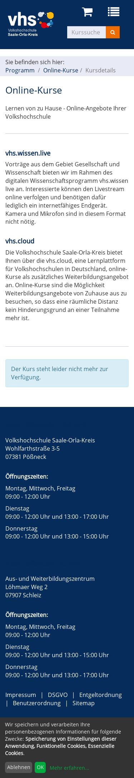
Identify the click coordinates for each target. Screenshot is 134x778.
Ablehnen (18, 767)
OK (40, 767)
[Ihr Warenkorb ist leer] (88, 12)
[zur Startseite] (36, 23)
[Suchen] (113, 32)
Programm (20, 70)
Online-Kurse (60, 70)
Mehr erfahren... (69, 767)
